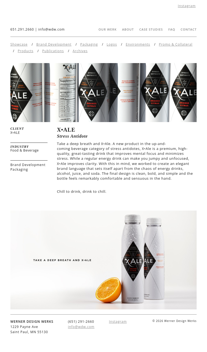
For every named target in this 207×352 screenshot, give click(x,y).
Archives (80, 51)
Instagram (187, 6)
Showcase (19, 44)
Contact (189, 29)
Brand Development (54, 44)
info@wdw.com (51, 29)
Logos (112, 44)
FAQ (171, 29)
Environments (138, 44)
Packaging (89, 44)
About (128, 29)
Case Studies (151, 29)
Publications (53, 51)
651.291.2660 (22, 29)
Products (25, 51)
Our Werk (108, 29)
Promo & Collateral (176, 44)
